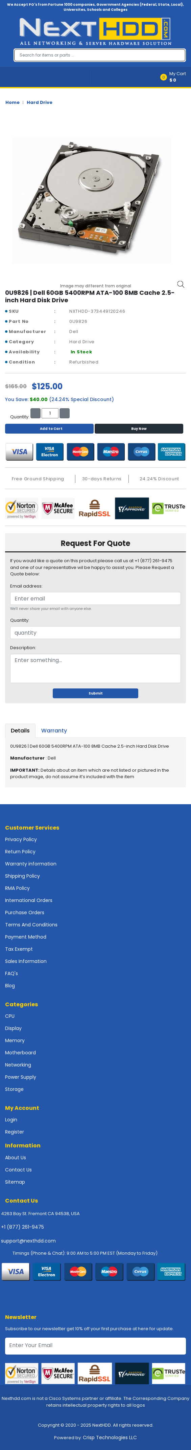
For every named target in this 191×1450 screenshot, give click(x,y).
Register (14, 1131)
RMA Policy (17, 888)
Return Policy (20, 851)
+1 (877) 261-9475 (22, 1227)
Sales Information (26, 961)
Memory (15, 1040)
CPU (10, 1016)
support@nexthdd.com (28, 1240)
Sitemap (15, 1182)
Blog (10, 985)
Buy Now (139, 428)
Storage (14, 1089)
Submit (96, 693)
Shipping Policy (22, 876)
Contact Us (18, 1169)
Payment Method (25, 936)
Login (11, 1119)
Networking (18, 1064)
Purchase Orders (24, 912)
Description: (23, 647)
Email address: (26, 586)
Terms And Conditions (31, 924)
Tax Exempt (19, 949)
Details (20, 730)
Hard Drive (39, 102)
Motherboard (20, 1052)
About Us (15, 1157)
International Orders (28, 900)
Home (12, 102)
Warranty (54, 730)
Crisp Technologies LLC (110, 1437)
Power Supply (20, 1077)
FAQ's (11, 973)
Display (13, 1028)
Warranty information (30, 863)
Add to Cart (50, 428)
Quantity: (19, 620)
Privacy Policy (21, 839)
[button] (175, 77)
